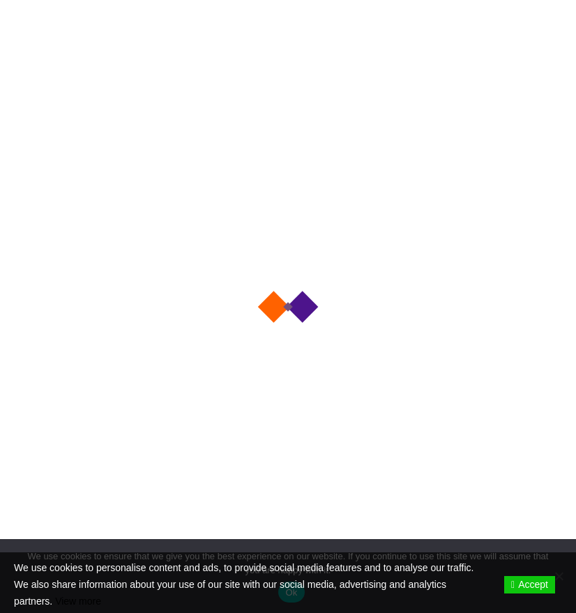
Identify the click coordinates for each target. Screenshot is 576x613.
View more (78, 601)
